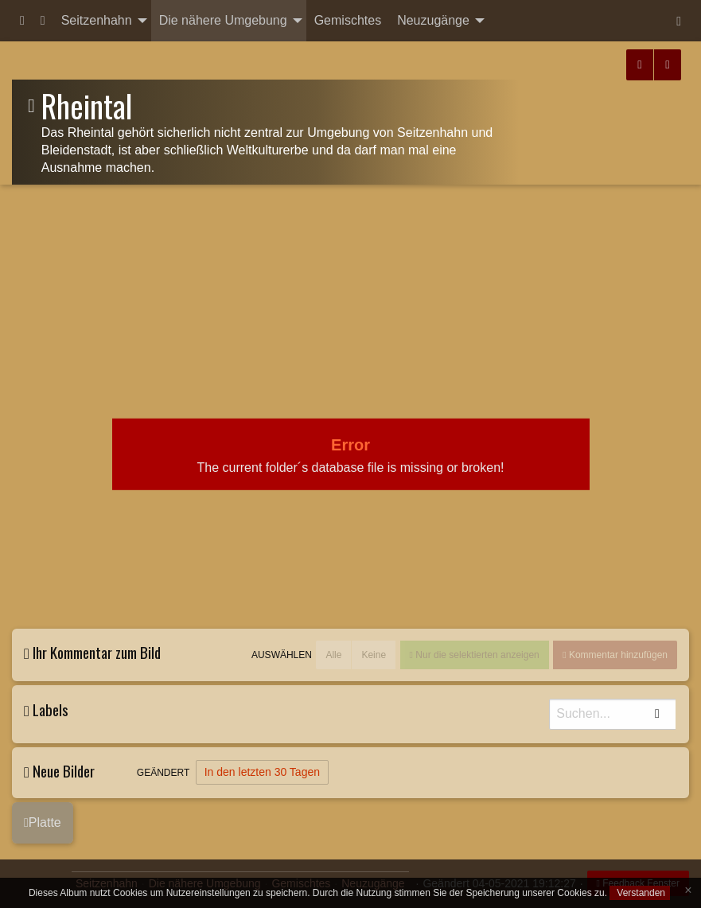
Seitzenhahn (96, 20)
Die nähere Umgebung (223, 20)
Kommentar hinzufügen (617, 655)
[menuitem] (22, 20)
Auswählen (281, 655)
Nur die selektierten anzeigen (476, 655)
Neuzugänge (433, 20)
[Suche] (613, 714)
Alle (333, 655)
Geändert (163, 772)
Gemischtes (347, 20)
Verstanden (639, 892)
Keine (373, 655)
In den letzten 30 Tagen (262, 772)
